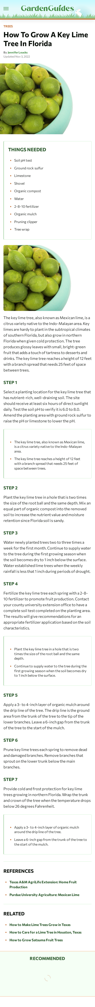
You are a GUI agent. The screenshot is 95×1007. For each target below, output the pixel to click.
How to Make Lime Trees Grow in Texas (39, 925)
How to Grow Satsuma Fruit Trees (36, 940)
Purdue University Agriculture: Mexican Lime (44, 895)
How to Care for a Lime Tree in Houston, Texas (45, 932)
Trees (8, 26)
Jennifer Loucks (18, 52)
